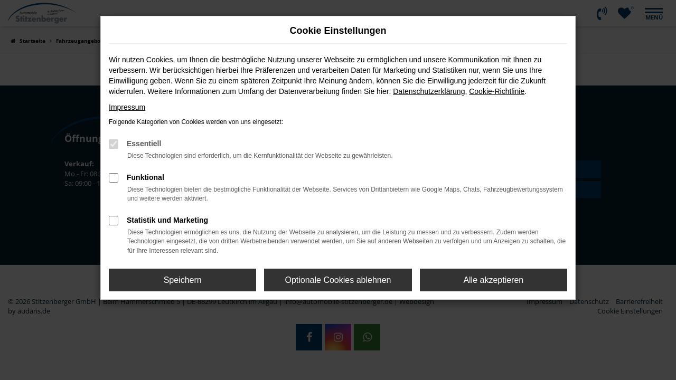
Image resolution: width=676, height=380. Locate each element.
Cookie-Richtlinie (496, 91)
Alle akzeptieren (493, 280)
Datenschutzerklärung (429, 91)
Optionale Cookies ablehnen (338, 280)
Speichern (183, 280)
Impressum (127, 107)
